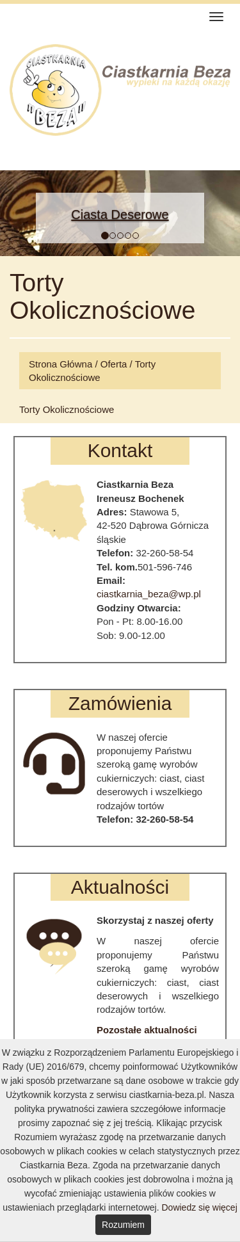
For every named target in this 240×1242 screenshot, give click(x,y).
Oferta (113, 364)
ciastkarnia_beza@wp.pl (149, 593)
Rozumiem (123, 1225)
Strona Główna (60, 364)
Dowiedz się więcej (199, 1207)
